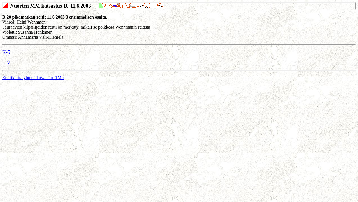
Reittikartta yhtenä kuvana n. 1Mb (33, 77)
